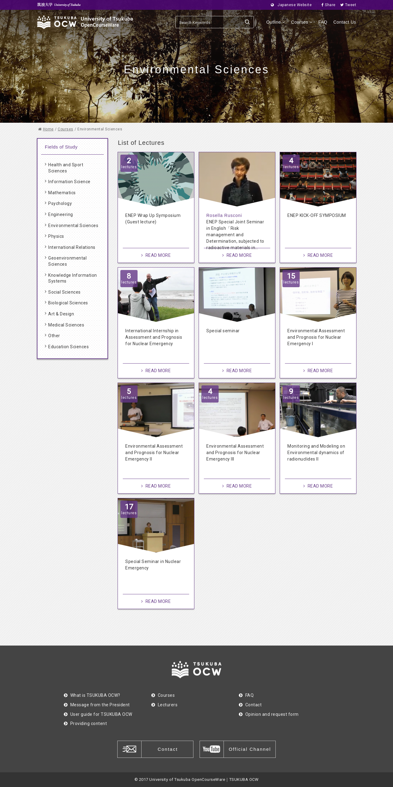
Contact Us (344, 22)
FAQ (323, 22)
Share (327, 5)
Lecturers (164, 704)
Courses (301, 22)
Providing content (85, 723)
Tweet (346, 5)
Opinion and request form (269, 714)
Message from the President (97, 704)
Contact (250, 704)
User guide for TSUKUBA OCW (98, 714)
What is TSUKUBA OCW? (92, 695)
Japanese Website (289, 5)
